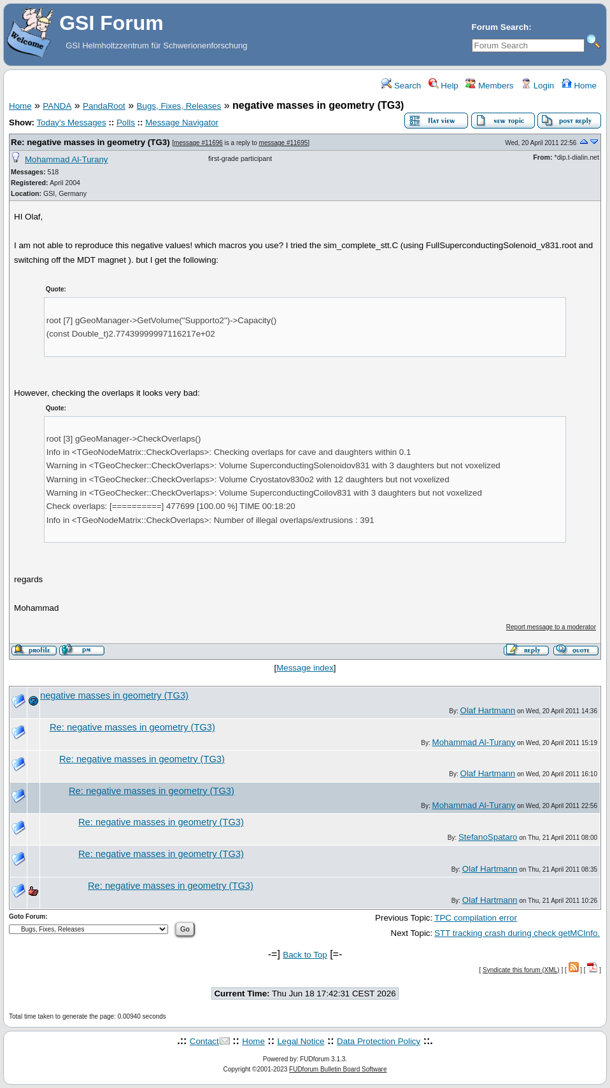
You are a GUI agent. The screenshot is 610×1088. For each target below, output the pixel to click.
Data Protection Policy (378, 1041)
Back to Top (305, 954)
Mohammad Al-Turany (66, 159)
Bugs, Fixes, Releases (179, 106)
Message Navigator (181, 122)
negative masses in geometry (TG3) (114, 695)
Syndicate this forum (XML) (521, 969)
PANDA (57, 106)
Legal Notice (300, 1041)
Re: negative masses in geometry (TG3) (90, 142)
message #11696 (198, 142)
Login (537, 85)
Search (401, 85)
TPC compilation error (475, 918)
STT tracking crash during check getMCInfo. (517, 933)
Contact (204, 1041)
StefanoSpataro (488, 837)
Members (489, 85)
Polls (126, 122)
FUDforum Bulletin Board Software (338, 1069)
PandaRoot (104, 106)
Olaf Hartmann (488, 710)
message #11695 (283, 142)
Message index (305, 668)
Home (579, 85)
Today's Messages (71, 122)
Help (443, 85)
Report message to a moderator (551, 627)
